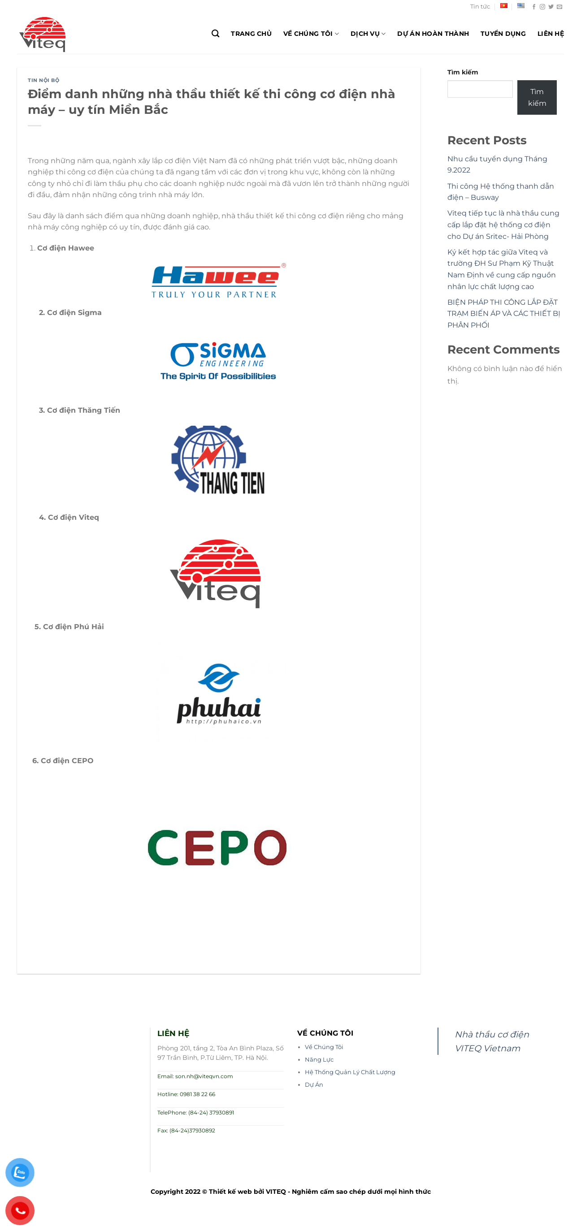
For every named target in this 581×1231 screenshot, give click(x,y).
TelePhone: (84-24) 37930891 (195, 1112)
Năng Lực (319, 1059)
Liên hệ (551, 34)
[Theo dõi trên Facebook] (534, 7)
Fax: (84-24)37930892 (186, 1130)
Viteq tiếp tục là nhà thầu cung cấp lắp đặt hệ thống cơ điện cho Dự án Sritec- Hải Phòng (503, 224)
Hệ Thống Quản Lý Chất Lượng (350, 1072)
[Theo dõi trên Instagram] (542, 7)
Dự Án (314, 1084)
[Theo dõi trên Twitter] (551, 7)
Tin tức (480, 6)
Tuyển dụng (503, 34)
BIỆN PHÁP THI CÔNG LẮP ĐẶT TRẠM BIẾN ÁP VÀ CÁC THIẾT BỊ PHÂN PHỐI (503, 313)
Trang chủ (251, 34)
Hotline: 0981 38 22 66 (186, 1094)
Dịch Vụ (368, 34)
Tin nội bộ (44, 80)
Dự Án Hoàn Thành (433, 34)
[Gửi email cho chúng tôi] (559, 7)
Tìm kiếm (462, 72)
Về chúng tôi (311, 34)
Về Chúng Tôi (324, 1047)
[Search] (215, 34)
